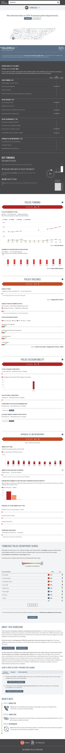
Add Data (11, 410)
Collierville (8, 48)
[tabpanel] (32, 684)
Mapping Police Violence (57, 299)
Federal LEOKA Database (57, 268)
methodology (8, 648)
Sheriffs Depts (37, 18)
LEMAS (61, 346)
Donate (27, 742)
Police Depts (28, 18)
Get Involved (40, 742)
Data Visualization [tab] (22, 672)
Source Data (22, 648)
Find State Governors (16, 682)
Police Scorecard (4, 2)
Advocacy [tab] (5, 672)
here (51, 640)
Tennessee (31, 7)
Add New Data (32, 617)
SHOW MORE (32, 605)
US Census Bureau (58, 245)
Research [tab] (13, 672)
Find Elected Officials (14, 691)
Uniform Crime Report (40, 346)
